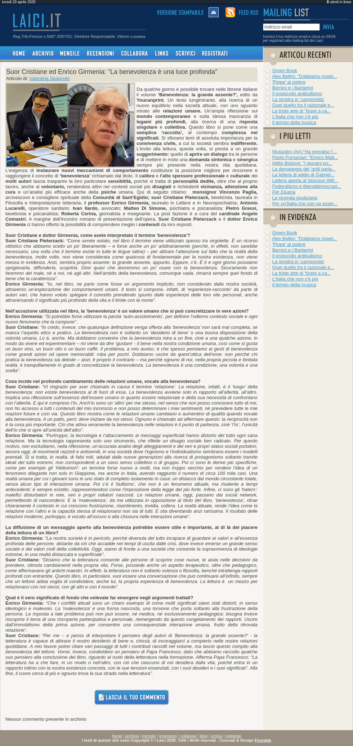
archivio (132, 736)
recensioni (168, 736)
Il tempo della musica (294, 122)
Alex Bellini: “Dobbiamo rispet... (304, 76)
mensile (149, 736)
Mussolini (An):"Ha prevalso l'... (304, 151)
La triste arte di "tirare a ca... (301, 111)
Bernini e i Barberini (292, 88)
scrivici (217, 736)
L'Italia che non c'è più (295, 116)
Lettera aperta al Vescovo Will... (305, 180)
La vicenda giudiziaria (294, 197)
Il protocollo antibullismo (297, 93)
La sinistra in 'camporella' (298, 99)
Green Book (284, 70)
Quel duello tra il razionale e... (303, 105)
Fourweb (263, 740)
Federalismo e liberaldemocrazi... (306, 186)
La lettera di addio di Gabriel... (303, 174)
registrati (233, 736)
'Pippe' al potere (288, 82)
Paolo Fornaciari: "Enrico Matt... (305, 157)
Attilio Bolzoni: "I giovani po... (302, 163)
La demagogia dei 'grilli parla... (304, 169)
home (117, 736)
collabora (188, 736)
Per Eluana (283, 192)
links (203, 736)
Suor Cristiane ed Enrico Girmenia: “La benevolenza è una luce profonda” (111, 71)
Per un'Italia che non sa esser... (305, 203)
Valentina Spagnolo (49, 78)
